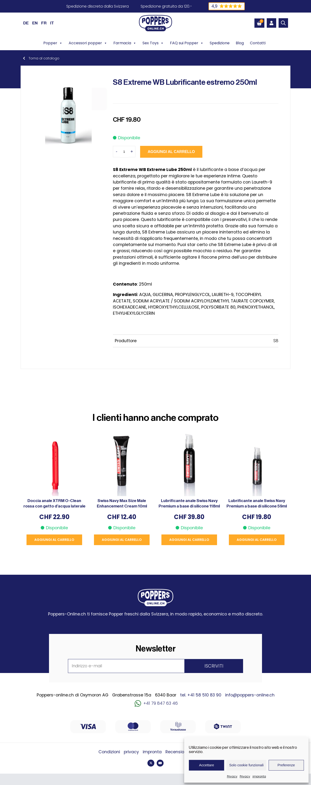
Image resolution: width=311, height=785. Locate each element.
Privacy (232, 776)
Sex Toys (153, 43)
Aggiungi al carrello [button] (54, 539)
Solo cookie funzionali (246, 765)
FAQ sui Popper (187, 43)
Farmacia (124, 43)
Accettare (206, 765)
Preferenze (286, 765)
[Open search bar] (283, 23)
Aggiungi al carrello (171, 152)
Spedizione (220, 43)
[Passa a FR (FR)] (44, 23)
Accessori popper (88, 43)
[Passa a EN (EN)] (35, 23)
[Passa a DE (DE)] (26, 23)
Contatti (258, 43)
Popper (52, 43)
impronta (259, 776)
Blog (240, 43)
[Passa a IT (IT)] (52, 23)
